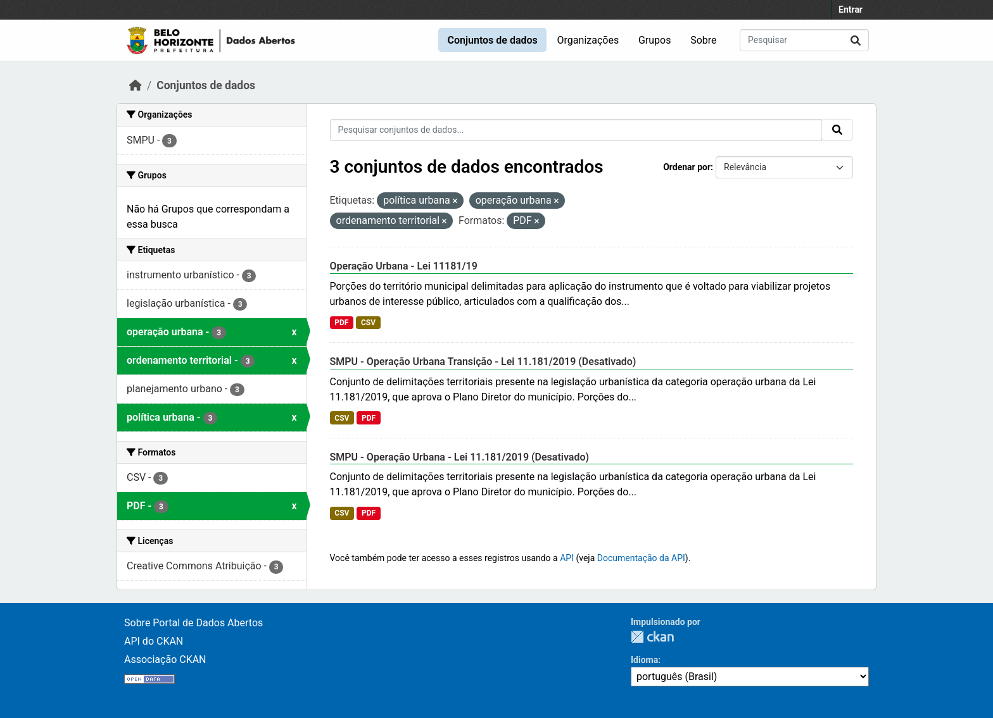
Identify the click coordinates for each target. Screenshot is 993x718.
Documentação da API (641, 558)
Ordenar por (687, 167)
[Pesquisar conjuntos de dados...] (804, 40)
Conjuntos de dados (492, 40)
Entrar (850, 9)
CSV (368, 322)
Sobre (703, 40)
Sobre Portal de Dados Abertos (193, 623)
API (567, 558)
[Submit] (855, 40)
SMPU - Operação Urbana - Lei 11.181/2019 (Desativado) (460, 457)
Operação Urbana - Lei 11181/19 (404, 266)
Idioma (644, 660)
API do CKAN (153, 641)
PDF (341, 322)
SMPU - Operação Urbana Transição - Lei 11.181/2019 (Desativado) (483, 362)
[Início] (135, 85)
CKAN (652, 636)
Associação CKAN (165, 659)
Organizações (588, 40)
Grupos (654, 40)
